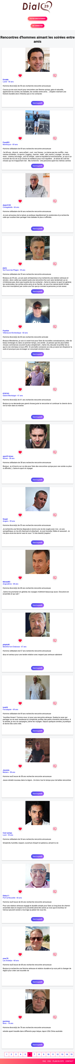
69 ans (15, 144)
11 (53, 1054)
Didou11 (6, 896)
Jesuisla (6, 770)
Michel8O (6, 582)
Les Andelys (7, 961)
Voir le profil (37, 103)
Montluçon (7, 144)
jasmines (6, 1021)
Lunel (5, 82)
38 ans (12, 458)
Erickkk (5, 80)
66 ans (16, 207)
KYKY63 (6, 393)
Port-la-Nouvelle (9, 898)
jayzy (5, 268)
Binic (5, 1023)
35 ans (22, 270)
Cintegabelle (7, 207)
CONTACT (69, 1061)
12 (57, 1054)
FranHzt (6, 331)
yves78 (5, 958)
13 (62, 1054)
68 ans (15, 584)
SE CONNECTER (37, 26)
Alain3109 (7, 205)
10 (48, 1054)
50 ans (11, 82)
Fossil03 (6, 142)
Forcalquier (7, 709)
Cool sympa (7, 833)
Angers (5, 521)
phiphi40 (6, 645)
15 (71, 1054)
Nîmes (5, 458)
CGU (49, 1061)
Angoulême (7, 584)
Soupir (5, 519)
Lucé (4, 835)
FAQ (44, 1061)
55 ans (12, 521)
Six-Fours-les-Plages (11, 270)
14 (67, 1054)
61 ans (20, 396)
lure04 (5, 707)
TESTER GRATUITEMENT (37, 18)
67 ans (23, 647)
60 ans (25, 333)
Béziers (5, 772)
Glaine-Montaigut (9, 396)
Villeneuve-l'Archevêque (12, 333)
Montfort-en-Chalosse (11, 647)
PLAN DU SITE (58, 1061)
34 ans (10, 835)
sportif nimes (8, 456)
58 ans (12, 772)
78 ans (10, 1023)
